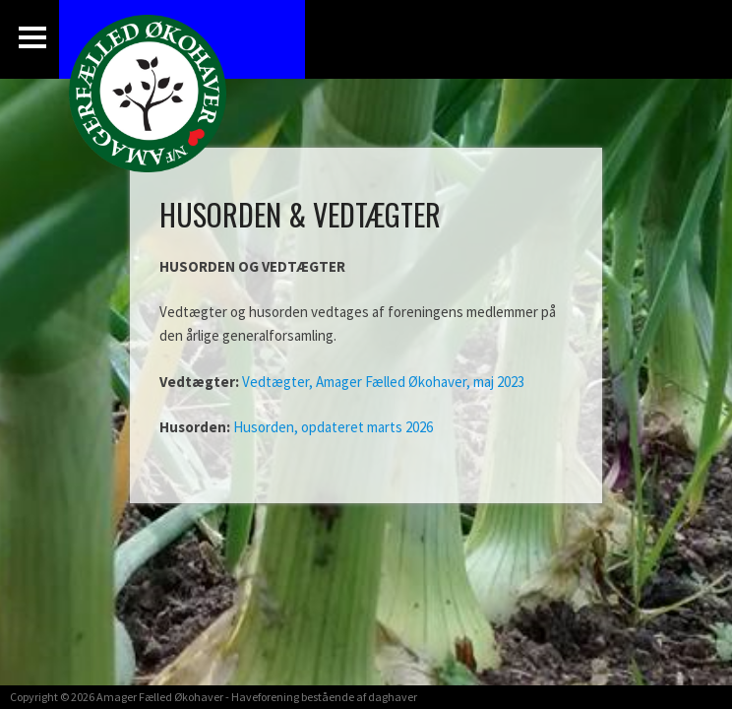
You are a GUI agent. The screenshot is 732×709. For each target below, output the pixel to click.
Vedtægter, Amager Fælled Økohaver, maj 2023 (383, 381)
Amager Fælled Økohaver (159, 696)
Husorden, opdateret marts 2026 (333, 427)
